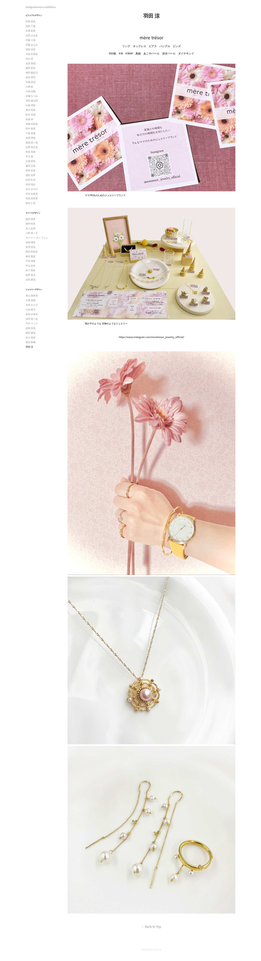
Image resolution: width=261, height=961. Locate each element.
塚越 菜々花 (32, 142)
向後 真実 (30, 82)
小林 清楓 (30, 91)
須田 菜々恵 (32, 318)
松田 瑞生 (30, 184)
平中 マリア (32, 323)
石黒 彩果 (30, 30)
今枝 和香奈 (32, 54)
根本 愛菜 (30, 256)
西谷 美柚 (30, 151)
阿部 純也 (30, 21)
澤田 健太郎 (32, 100)
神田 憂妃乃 (32, 72)
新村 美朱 (30, 109)
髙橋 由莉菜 (32, 123)
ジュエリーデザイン (34, 289)
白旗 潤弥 (30, 105)
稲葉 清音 (30, 49)
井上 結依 (30, 228)
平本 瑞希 (30, 261)
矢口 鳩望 (30, 337)
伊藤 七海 (30, 40)
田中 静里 (30, 128)
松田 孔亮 (30, 179)
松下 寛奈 (30, 270)
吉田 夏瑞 (30, 279)
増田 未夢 (30, 175)
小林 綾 (29, 86)
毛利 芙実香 (32, 198)
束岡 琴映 (30, 137)
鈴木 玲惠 (30, 114)
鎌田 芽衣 (30, 68)
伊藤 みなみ (32, 44)
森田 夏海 (30, 332)
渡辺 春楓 (30, 342)
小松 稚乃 (30, 309)
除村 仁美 (30, 203)
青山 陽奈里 (32, 295)
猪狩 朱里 (30, 223)
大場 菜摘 (30, 300)
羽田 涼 (29, 346)
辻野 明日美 (32, 147)
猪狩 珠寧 (30, 219)
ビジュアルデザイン (34, 15)
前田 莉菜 (30, 170)
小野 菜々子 (32, 233)
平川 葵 (29, 156)
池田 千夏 (30, 26)
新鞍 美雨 (30, 328)
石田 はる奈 (32, 35)
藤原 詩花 (30, 165)
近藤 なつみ (32, 95)
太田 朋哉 (30, 63)
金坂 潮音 (30, 242)
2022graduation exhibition (41, 7)
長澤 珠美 (30, 247)
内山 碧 (29, 58)
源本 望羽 (30, 77)
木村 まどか (32, 304)
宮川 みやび (32, 189)
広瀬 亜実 (30, 161)
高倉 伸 (29, 119)
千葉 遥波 (30, 133)
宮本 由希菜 (32, 193)
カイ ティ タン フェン (37, 237)
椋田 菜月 (30, 274)
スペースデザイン (33, 213)
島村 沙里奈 (32, 314)
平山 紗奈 (30, 265)
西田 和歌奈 (32, 251)
